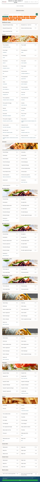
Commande (26, 1)
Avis (29, 1)
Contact (32, 1)
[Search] (12, 14)
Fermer (20, 480)
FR (35, 1)
